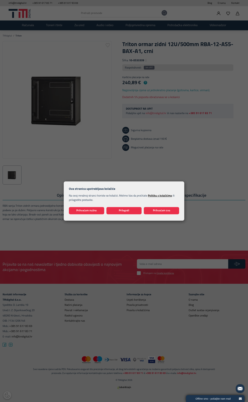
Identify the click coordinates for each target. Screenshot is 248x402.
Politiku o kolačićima (160, 195)
